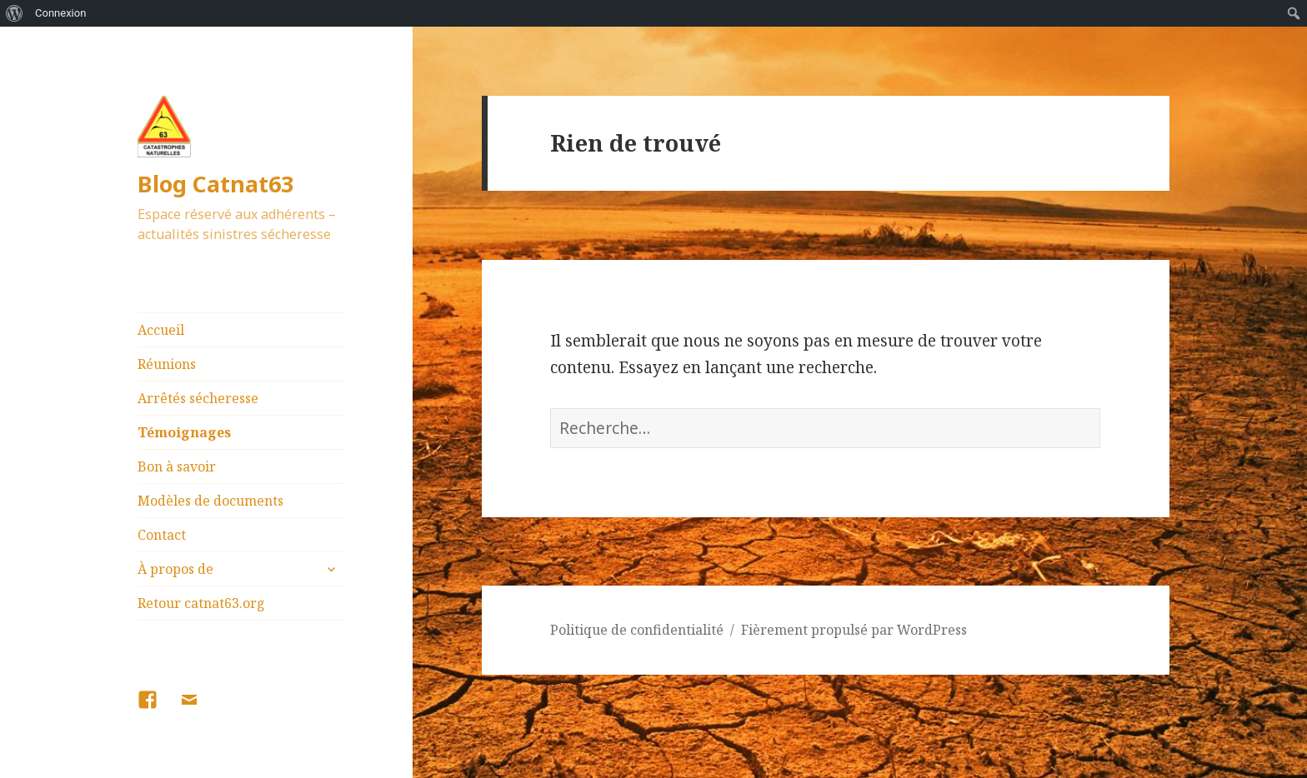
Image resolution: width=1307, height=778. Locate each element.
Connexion (60, 13)
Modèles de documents (210, 500)
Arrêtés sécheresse (198, 398)
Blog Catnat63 (215, 183)
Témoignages (184, 432)
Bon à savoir (177, 466)
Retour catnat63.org (201, 603)
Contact (162, 535)
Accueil (161, 330)
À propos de (175, 569)
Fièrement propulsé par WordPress (854, 630)
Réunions (167, 364)
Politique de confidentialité (637, 630)
